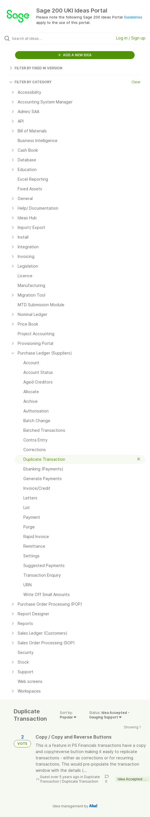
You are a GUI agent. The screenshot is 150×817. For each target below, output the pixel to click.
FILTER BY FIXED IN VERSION (35, 68)
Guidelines (133, 17)
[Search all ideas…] (44, 38)
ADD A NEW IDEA (75, 55)
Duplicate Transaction (80, 781)
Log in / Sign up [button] (130, 38)
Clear (136, 82)
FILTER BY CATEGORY (30, 82)
